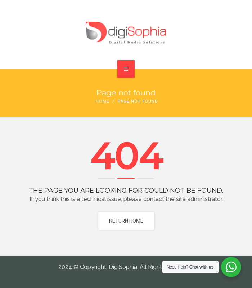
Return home (126, 221)
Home (102, 101)
